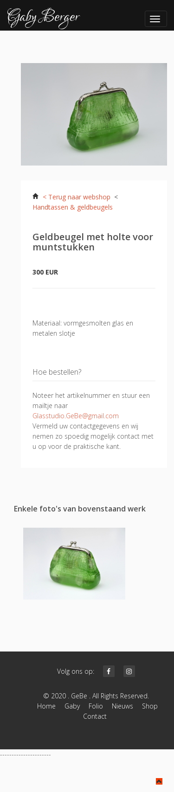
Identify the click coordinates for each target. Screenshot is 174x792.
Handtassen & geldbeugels (72, 207)
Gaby (72, 706)
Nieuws (122, 706)
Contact (97, 716)
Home (46, 706)
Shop (150, 706)
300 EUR (45, 272)
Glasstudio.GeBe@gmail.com (75, 415)
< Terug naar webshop (76, 196)
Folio (96, 706)
